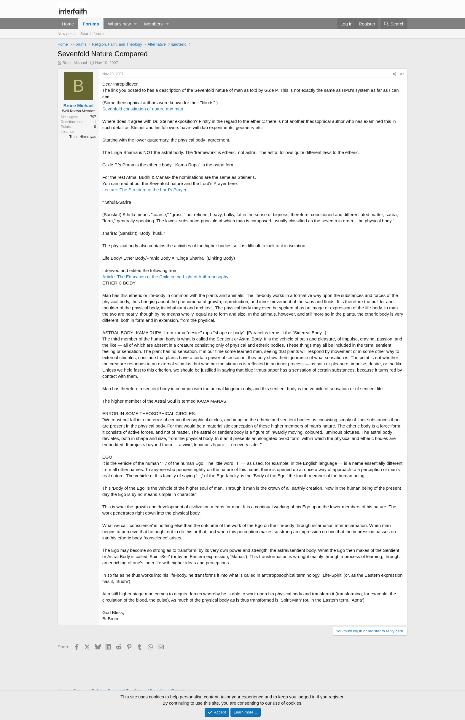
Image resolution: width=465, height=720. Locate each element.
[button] (135, 23)
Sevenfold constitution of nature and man (142, 108)
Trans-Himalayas (82, 137)
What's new (119, 23)
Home (68, 23)
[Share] (394, 74)
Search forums (93, 33)
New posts (67, 33)
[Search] (393, 23)
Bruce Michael (75, 62)
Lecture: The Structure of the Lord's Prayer (144, 189)
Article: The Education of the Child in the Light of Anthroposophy (165, 276)
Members (153, 23)
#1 (402, 74)
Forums (91, 23)
